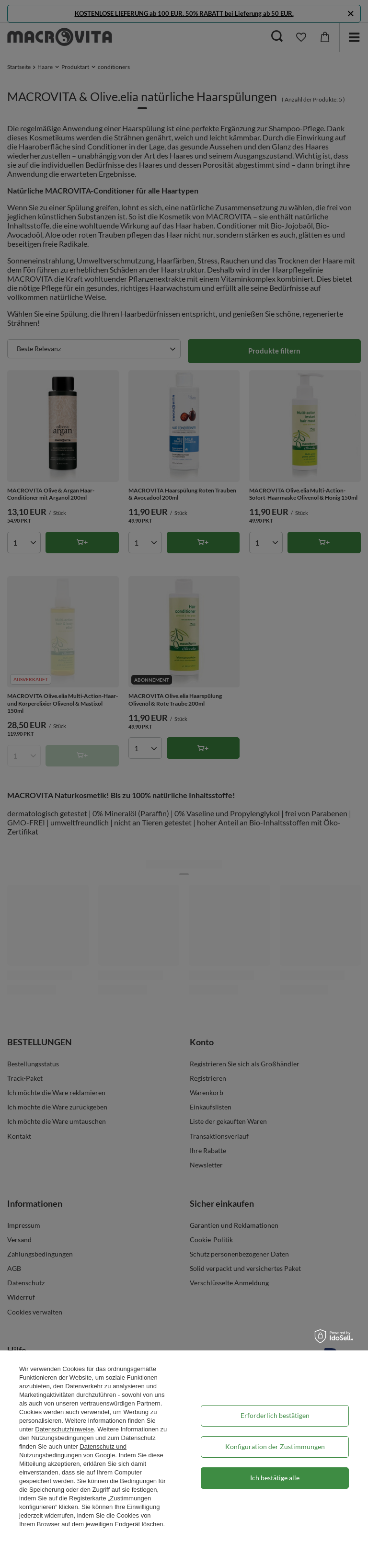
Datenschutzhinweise (64, 1429)
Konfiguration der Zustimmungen (275, 1446)
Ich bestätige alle (274, 1478)
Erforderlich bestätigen (275, 1415)
